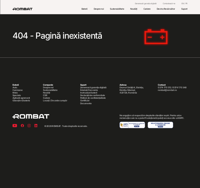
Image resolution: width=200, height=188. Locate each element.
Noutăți (133, 9)
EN (183, 3)
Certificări (84, 100)
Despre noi (99, 9)
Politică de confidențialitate (93, 98)
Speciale (16, 95)
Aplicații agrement (21, 98)
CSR (45, 95)
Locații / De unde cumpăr (55, 100)
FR (186, 3)
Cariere (147, 9)
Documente (86, 103)
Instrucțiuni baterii (88, 92)
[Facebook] (22, 126)
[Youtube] (14, 126)
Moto (15, 92)
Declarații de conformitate (92, 95)
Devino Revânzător (166, 9)
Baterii (85, 9)
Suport (184, 9)
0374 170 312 (164, 87)
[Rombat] (22, 9)
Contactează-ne (169, 4)
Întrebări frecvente (89, 90)
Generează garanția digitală (146, 4)
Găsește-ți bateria (21, 100)
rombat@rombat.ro (167, 90)
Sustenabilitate (117, 9)
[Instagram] (29, 126)
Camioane (17, 90)
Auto (14, 87)
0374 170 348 (179, 87)
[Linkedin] (36, 126)
